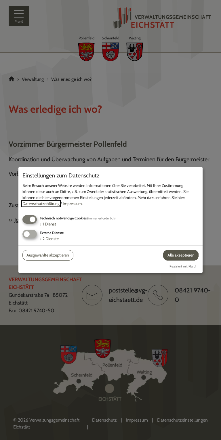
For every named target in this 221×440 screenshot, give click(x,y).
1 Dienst (48, 224)
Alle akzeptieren (181, 255)
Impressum (72, 203)
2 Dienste (49, 238)
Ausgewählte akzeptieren (47, 255)
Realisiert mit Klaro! (182, 266)
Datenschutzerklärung (41, 203)
